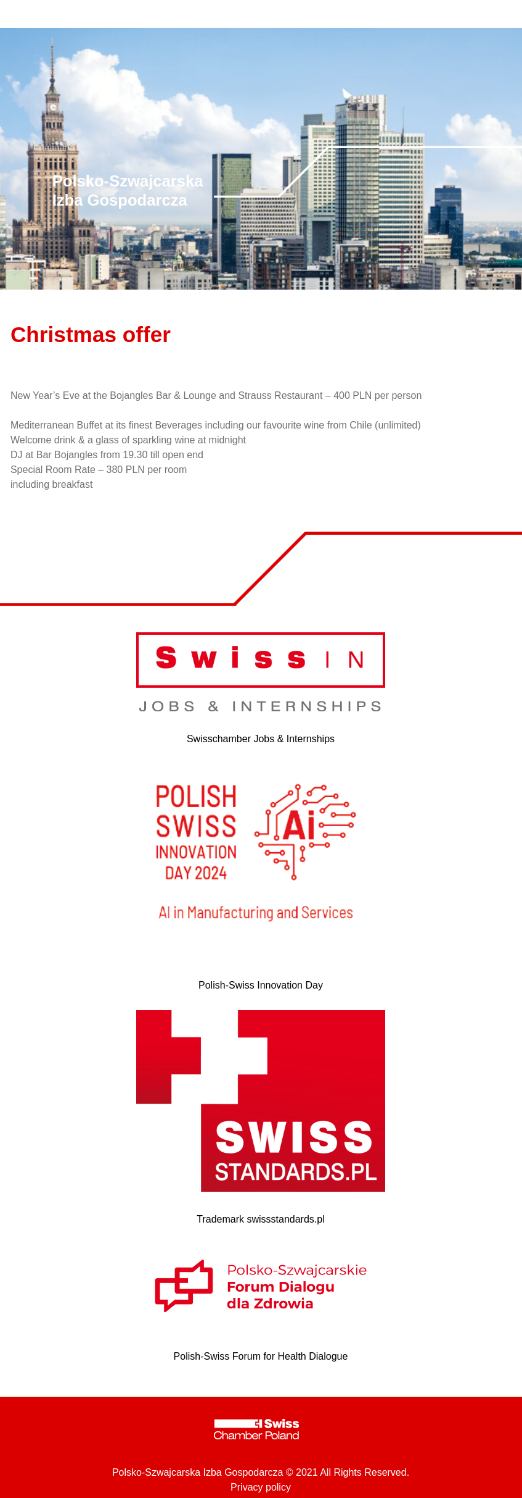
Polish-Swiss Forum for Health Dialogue (261, 1356)
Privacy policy (260, 1487)
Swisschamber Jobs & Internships (261, 739)
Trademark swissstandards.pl (260, 1219)
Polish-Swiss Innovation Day (260, 985)
